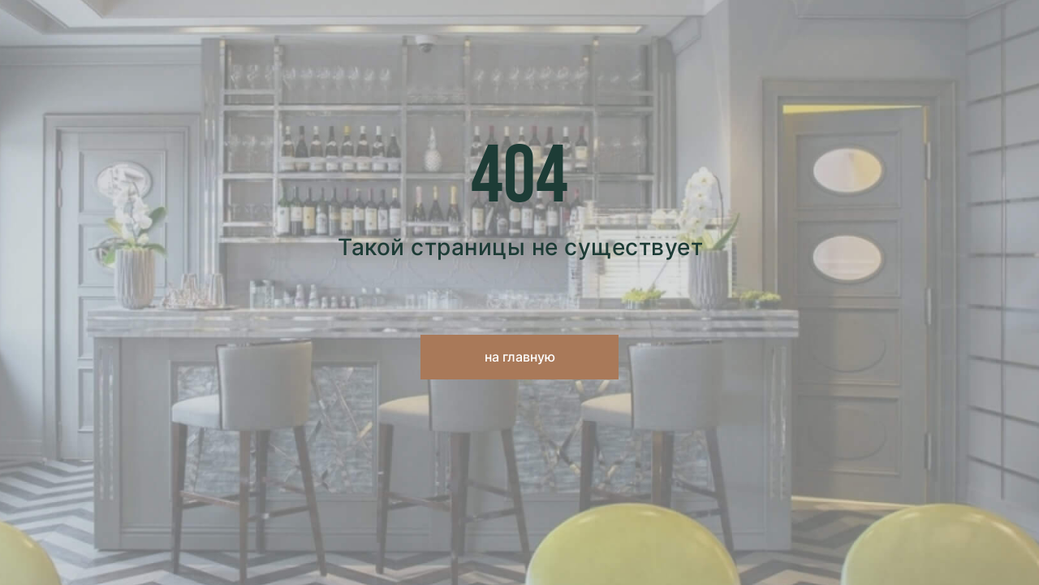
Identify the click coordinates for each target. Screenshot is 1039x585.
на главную (520, 357)
